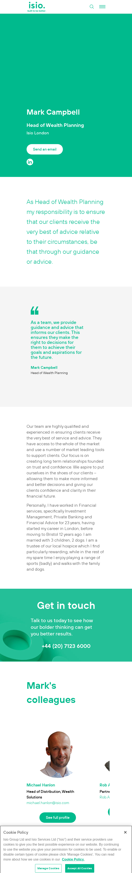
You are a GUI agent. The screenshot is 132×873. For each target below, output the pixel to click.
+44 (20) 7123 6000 (66, 645)
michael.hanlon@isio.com (48, 803)
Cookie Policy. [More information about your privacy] (73, 863)
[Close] (125, 836)
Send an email (44, 149)
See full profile (58, 817)
